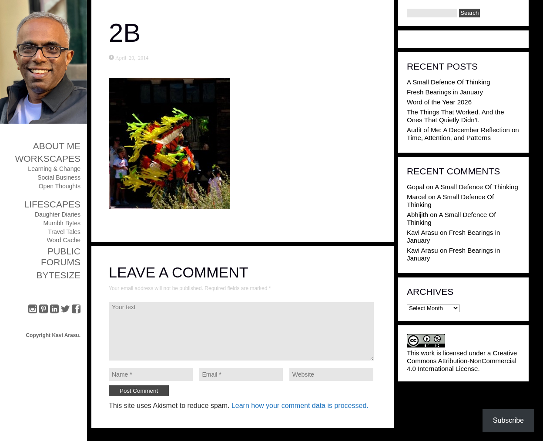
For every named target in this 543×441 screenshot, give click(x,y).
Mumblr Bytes (61, 223)
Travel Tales (64, 231)
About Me (56, 146)
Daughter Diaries (57, 214)
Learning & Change (54, 168)
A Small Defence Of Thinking (448, 82)
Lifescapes (52, 204)
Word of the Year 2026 (439, 102)
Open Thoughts (59, 186)
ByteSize (58, 275)
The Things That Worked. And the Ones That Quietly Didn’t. (455, 116)
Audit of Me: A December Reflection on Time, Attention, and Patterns (463, 133)
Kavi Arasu (422, 232)
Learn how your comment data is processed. (300, 405)
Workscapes (47, 159)
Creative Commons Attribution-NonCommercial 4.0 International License (462, 360)
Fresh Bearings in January (445, 92)
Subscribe (508, 420)
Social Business (58, 177)
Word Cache (63, 240)
